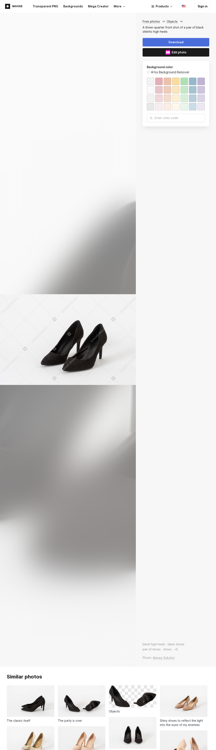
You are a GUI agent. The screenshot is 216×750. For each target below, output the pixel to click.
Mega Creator (98, 6)
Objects (172, 21)
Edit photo (175, 52)
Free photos (151, 21)
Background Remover (174, 72)
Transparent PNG (45, 6)
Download (176, 42)
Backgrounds (73, 6)
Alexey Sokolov (164, 657)
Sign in (203, 6)
